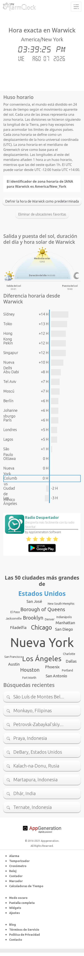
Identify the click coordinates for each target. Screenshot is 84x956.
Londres (10, 429)
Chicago (41, 627)
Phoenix (52, 667)
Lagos (8, 439)
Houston (30, 670)
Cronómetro (17, 866)
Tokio (7, 324)
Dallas (71, 661)
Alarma (14, 856)
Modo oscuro (18, 898)
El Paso (15, 612)
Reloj (12, 871)
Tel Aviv (9, 381)
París (7, 420)
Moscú (8, 391)
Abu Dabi (11, 372)
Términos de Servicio (24, 929)
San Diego (64, 629)
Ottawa (9, 458)
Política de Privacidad (24, 934)
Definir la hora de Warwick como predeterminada (42, 201)
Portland (67, 670)
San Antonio (56, 676)
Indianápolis (64, 617)
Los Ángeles (41, 658)
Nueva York (42, 642)
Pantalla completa (22, 903)
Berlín (8, 401)
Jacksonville (14, 618)
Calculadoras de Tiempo (26, 886)
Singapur (10, 352)
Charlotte (69, 654)
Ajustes (14, 913)
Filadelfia (18, 627)
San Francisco (13, 656)
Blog (12, 924)
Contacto (15, 939)
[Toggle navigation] (76, 7)
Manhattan (65, 622)
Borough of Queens (42, 609)
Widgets (15, 908)
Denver (49, 619)
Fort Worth (29, 677)
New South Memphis (61, 603)
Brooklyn (33, 618)
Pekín (8, 343)
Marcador (16, 881)
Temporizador (19, 861)
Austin (14, 664)
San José (34, 601)
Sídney (9, 314)
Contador (16, 876)
